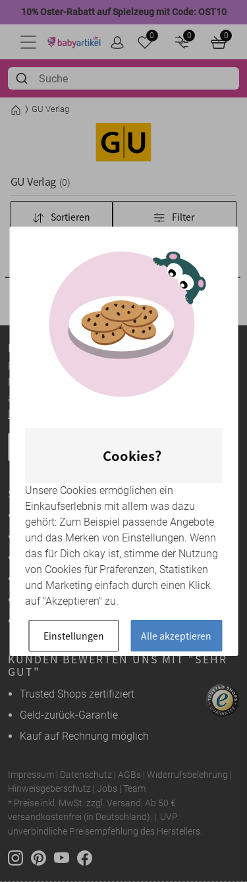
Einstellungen (73, 635)
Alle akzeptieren (176, 635)
